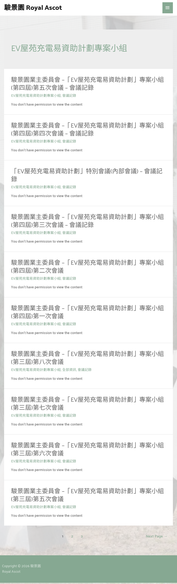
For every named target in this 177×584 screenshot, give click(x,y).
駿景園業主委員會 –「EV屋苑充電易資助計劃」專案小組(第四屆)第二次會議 (87, 268)
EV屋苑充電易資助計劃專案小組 (36, 97)
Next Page (156, 538)
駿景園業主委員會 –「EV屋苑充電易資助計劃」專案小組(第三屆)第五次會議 (87, 496)
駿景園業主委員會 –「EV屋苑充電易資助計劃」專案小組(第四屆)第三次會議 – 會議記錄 (87, 222)
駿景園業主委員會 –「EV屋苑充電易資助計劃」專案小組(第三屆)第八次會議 (87, 359)
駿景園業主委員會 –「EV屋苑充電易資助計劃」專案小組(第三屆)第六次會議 (87, 451)
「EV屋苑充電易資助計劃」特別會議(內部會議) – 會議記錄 (86, 177)
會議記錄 (69, 97)
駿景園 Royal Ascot (39, 8)
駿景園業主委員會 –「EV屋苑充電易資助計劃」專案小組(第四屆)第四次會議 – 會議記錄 (87, 131)
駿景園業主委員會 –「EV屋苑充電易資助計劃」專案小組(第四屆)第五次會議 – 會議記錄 (87, 85)
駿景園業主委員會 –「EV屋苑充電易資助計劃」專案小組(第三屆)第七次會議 (87, 405)
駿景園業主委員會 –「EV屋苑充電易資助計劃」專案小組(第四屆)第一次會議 (87, 314)
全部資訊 (69, 371)
